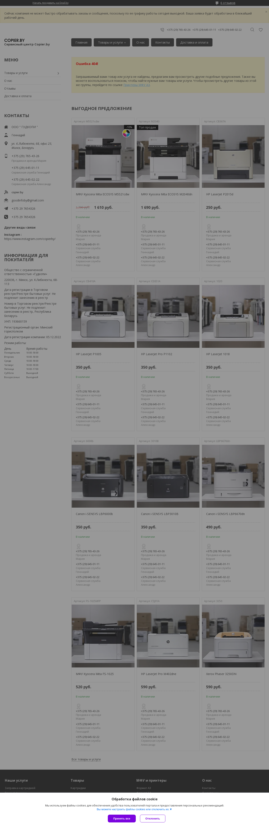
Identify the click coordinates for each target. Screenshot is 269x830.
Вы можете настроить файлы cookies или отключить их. (133, 809)
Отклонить (152, 818)
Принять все (121, 818)
